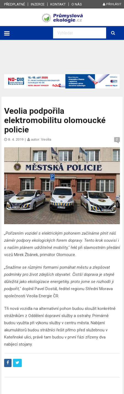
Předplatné (14, 4)
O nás (76, 4)
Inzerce (38, 4)
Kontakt (58, 4)
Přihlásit (112, 4)
